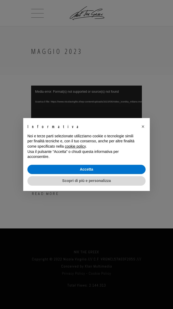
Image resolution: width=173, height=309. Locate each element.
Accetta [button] (86, 169)
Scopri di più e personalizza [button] (86, 181)
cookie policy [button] (75, 146)
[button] (143, 126)
